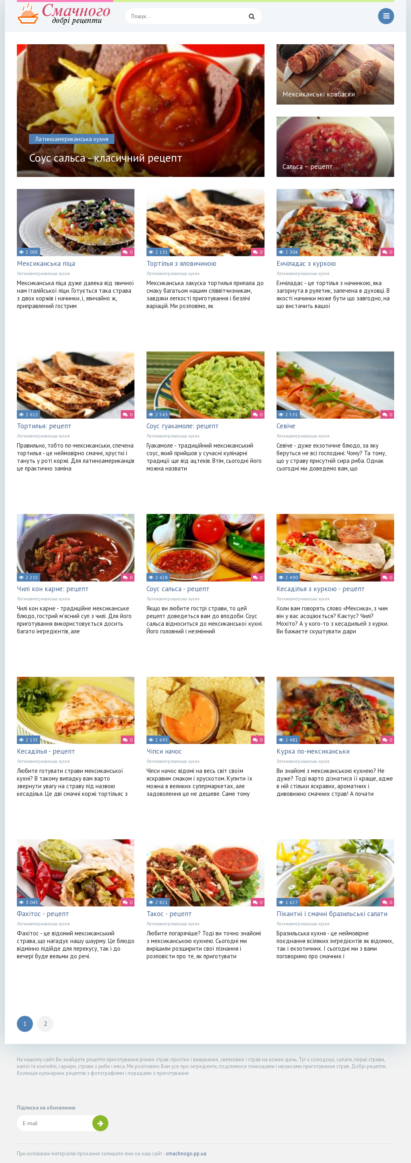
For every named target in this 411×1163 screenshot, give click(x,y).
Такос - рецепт (169, 913)
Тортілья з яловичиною (181, 263)
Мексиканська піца (46, 263)
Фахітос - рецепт (43, 913)
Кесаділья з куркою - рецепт (321, 588)
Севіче (286, 425)
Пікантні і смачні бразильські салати (332, 913)
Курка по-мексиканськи (313, 751)
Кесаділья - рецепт (46, 751)
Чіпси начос (164, 751)
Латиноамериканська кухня (43, 273)
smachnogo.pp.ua (186, 1153)
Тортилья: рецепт (44, 425)
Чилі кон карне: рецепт (53, 588)
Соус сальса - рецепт (178, 588)
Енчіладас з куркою (306, 263)
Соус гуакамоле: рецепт (182, 425)
